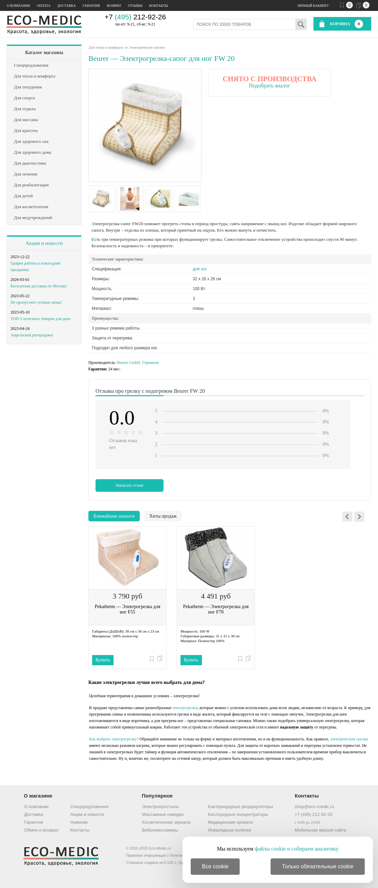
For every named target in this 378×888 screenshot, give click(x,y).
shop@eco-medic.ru (314, 806)
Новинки (79, 822)
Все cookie (215, 866)
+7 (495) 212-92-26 (313, 814)
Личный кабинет (313, 5)
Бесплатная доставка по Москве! (39, 286)
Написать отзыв (129, 485)
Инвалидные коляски (229, 830)
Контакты (158, 5)
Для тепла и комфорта (105, 47)
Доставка (66, 5)
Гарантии (91, 5)
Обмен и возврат (41, 830)
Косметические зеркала (166, 822)
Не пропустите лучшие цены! (36, 302)
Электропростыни (160, 806)
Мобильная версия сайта (320, 830)
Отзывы (135, 5)
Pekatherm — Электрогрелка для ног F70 (216, 609)
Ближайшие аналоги (114, 516)
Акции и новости (44, 243)
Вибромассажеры (160, 830)
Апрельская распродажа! (32, 335)
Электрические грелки (147, 47)
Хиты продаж (163, 516)
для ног (200, 269)
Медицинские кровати (230, 822)
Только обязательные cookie (318, 866)
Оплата (43, 5)
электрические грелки (349, 739)
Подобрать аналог (269, 85)
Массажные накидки (163, 814)
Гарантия (33, 822)
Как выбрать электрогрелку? (113, 739)
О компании (18, 5)
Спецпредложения (89, 806)
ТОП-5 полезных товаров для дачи (40, 318)
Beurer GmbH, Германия (138, 362)
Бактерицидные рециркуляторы (240, 806)
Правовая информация (146, 855)
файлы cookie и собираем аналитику (297, 849)
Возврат (114, 5)
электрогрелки (184, 707)
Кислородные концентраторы (238, 814)
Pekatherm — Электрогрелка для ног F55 (127, 609)
